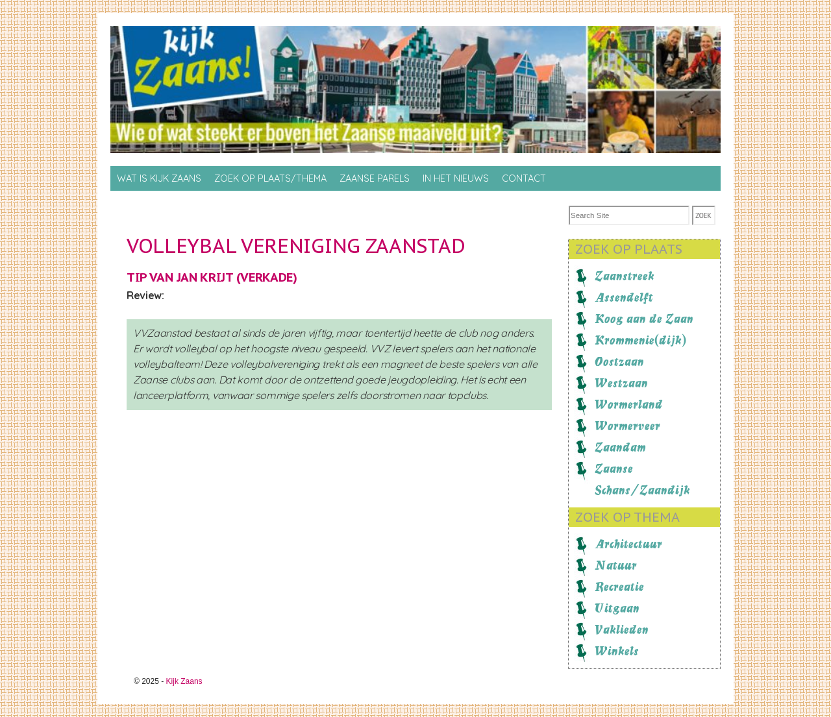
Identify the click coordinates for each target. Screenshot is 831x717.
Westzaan (621, 383)
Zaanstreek (624, 276)
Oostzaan (619, 361)
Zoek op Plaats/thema (270, 178)
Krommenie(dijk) (640, 340)
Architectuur (628, 544)
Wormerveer (627, 426)
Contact (524, 178)
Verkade (266, 277)
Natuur (616, 565)
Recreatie (619, 586)
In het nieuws (456, 178)
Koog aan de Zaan (644, 318)
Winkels (617, 651)
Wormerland (629, 404)
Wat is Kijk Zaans (159, 178)
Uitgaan (617, 608)
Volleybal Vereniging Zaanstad (296, 245)
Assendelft (624, 297)
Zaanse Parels (375, 178)
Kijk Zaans (184, 681)
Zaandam (620, 447)
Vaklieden (622, 629)
